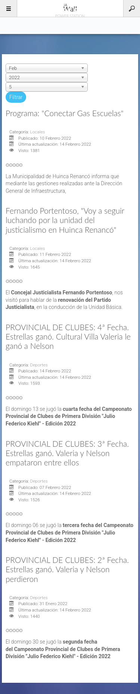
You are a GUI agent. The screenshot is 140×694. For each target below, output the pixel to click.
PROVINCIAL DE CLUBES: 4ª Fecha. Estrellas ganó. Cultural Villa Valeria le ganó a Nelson (68, 336)
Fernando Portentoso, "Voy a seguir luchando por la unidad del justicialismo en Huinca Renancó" (65, 220)
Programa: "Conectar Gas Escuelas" (65, 113)
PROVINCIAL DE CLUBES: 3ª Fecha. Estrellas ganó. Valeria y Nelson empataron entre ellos (67, 453)
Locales (37, 131)
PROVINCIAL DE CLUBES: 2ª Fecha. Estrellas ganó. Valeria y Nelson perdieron (67, 569)
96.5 (70, 8)
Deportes (38, 365)
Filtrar (15, 97)
